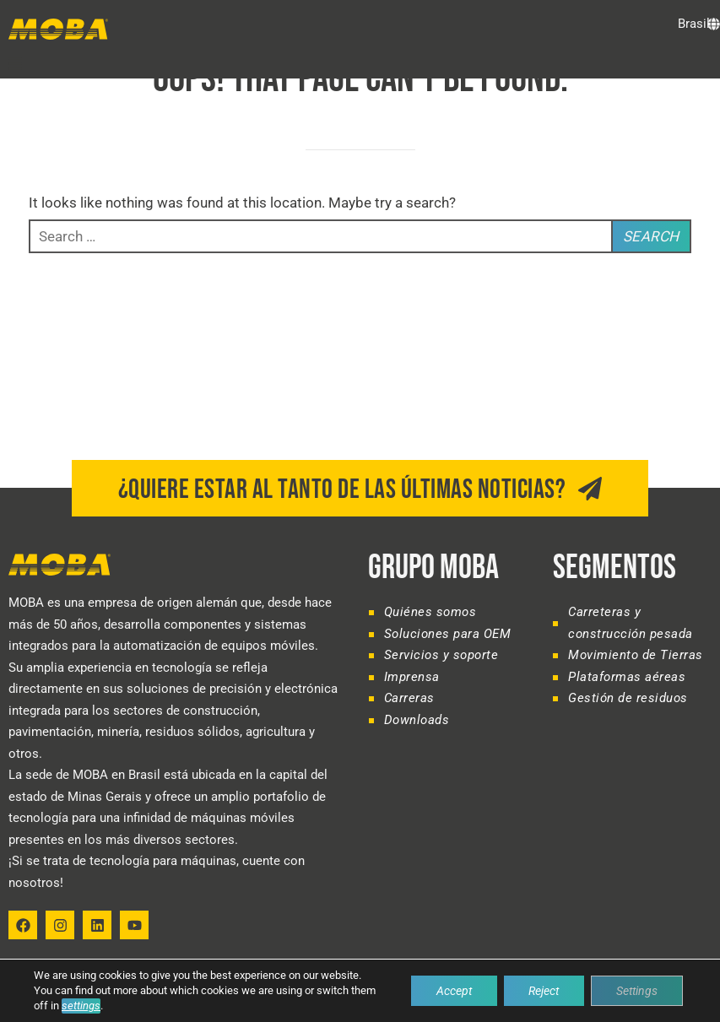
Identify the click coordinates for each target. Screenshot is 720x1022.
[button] (15, 63)
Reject (543, 991)
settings (81, 1005)
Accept (453, 991)
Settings (637, 991)
